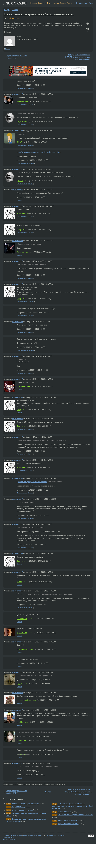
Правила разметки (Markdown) (55, 835)
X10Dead (20, 386)
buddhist (20, 722)
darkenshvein (22, 619)
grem (18, 684)
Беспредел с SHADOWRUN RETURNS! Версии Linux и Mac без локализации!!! (77, 57)
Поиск (69, 3)
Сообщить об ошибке (9, 837)
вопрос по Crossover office (68, 820)
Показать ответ (22, 88)
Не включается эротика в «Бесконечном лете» (39, 14)
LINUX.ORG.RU (15, 3)
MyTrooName (22, 633)
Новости (33, 3)
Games (15, 10)
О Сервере (5, 835)
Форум (56, 3)
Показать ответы (22, 104)
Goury (19, 213)
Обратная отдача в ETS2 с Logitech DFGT (16, 57)
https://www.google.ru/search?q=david (32, 482)
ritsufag (19, 740)
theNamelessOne (23, 700)
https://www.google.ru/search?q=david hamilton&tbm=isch (39, 152)
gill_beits (20, 121)
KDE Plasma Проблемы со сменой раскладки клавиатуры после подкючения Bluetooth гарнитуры (72, 806)
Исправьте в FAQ (18, 807)
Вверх (91, 835)
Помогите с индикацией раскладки (25, 804)
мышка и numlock (65, 812)
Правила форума (16, 835)
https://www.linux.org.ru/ (9, 839)
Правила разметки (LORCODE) (33, 835)
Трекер (63, 3)
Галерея (42, 3)
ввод (14, 18)
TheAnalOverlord (23, 754)
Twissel (19, 582)
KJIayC (19, 142)
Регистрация (81, 3)
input (9, 18)
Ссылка (7, 49)
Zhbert (19, 252)
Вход (91, 3)
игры (18, 18)
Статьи (49, 3)
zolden (19, 101)
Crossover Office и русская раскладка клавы (75, 815)
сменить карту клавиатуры (22, 810)
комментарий (17, 94)
